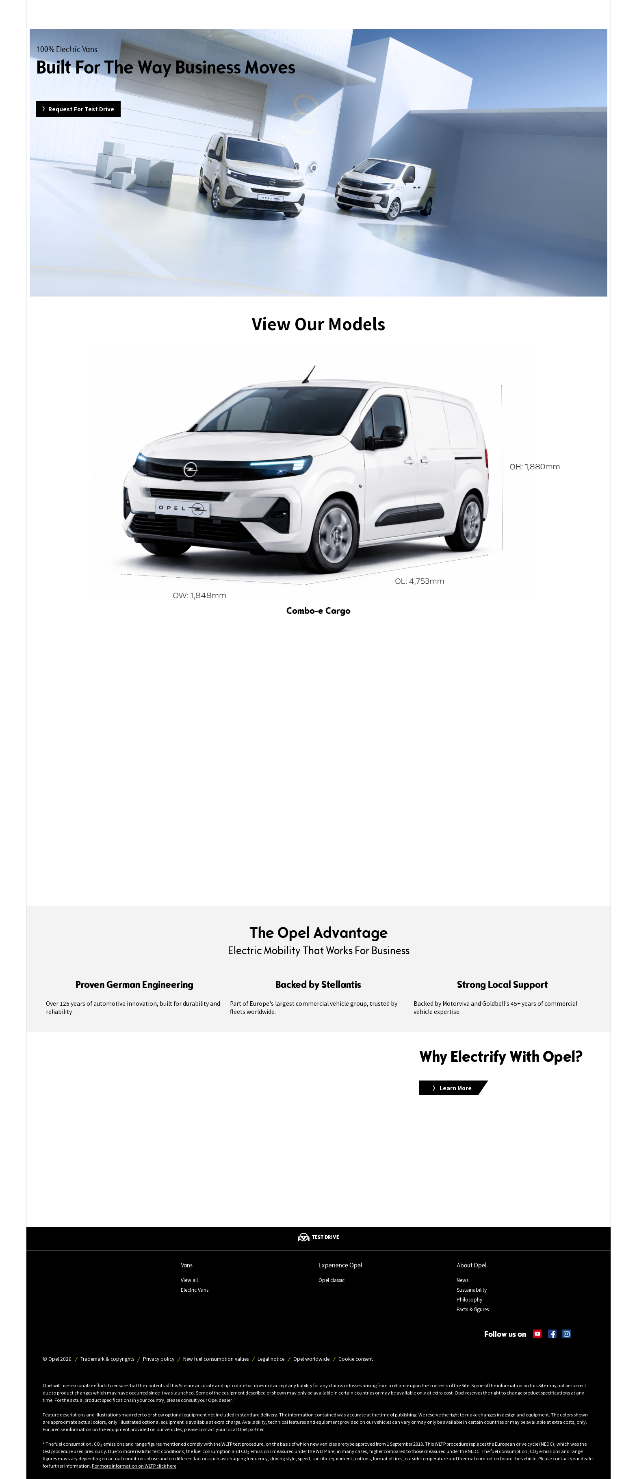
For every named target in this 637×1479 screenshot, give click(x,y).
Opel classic (331, 1279)
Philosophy (469, 1299)
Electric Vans (194, 1289)
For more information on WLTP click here (134, 1465)
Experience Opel (340, 1265)
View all (189, 1279)
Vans (187, 1265)
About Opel (471, 1265)
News (462, 1279)
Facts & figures (473, 1309)
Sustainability (472, 1289)
